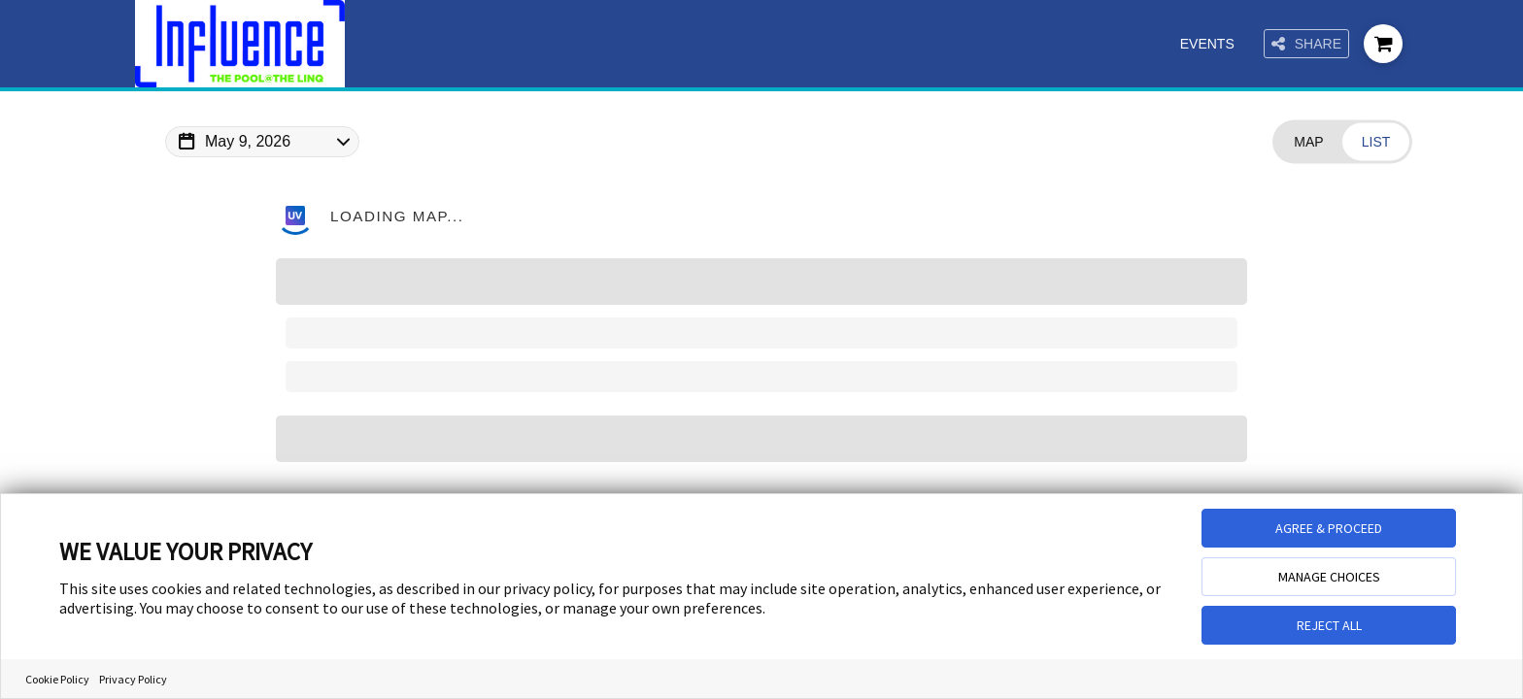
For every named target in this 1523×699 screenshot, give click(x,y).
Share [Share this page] (1306, 44)
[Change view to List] (1375, 142)
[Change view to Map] (1308, 142)
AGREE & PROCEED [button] (1328, 528)
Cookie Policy (57, 679)
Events (1207, 43)
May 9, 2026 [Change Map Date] (247, 141)
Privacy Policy (133, 679)
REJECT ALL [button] (1329, 625)
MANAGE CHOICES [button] (1329, 576)
